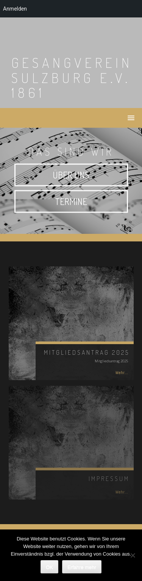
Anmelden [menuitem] (15, 9)
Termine (71, 203)
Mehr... (121, 373)
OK (49, 567)
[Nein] (132, 555)
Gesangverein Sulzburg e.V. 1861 (72, 77)
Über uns (71, 176)
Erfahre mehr (81, 567)
